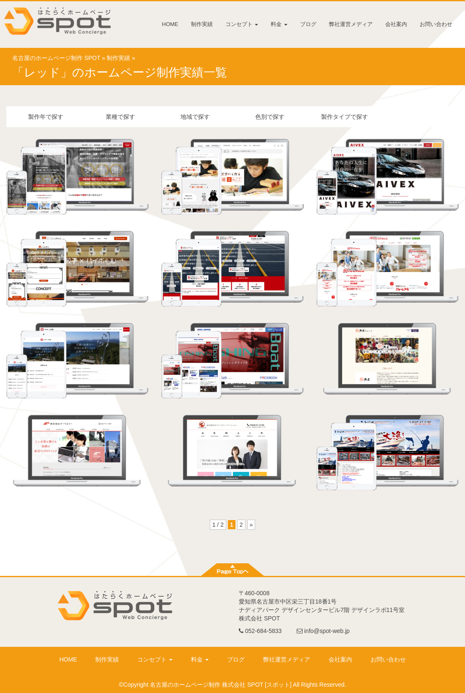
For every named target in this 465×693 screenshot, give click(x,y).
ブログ (308, 24)
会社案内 (396, 24)
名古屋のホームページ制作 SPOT (56, 58)
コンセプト (242, 24)
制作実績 (202, 24)
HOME (170, 24)
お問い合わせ (436, 24)
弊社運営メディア (351, 24)
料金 (279, 24)
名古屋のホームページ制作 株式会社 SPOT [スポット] (220, 684)
